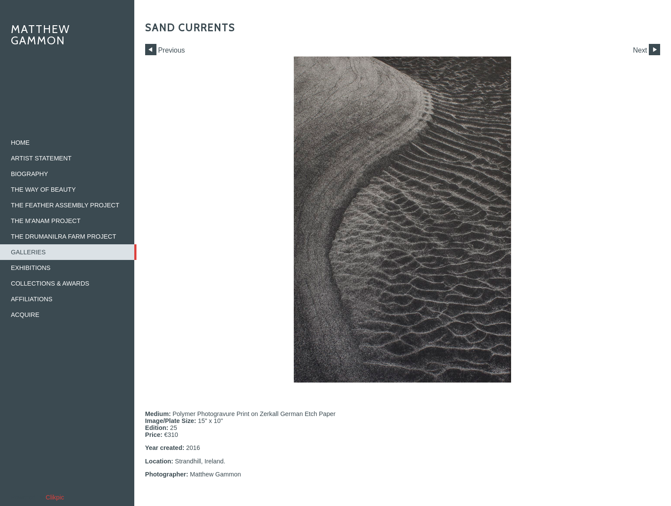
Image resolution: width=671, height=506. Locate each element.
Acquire (25, 314)
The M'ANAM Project (45, 220)
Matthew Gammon (40, 34)
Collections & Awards (50, 283)
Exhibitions (30, 267)
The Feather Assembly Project (65, 205)
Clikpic (55, 497)
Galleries (28, 252)
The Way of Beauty (43, 189)
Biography (29, 173)
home (20, 142)
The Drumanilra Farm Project (63, 236)
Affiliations (32, 299)
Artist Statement (41, 158)
